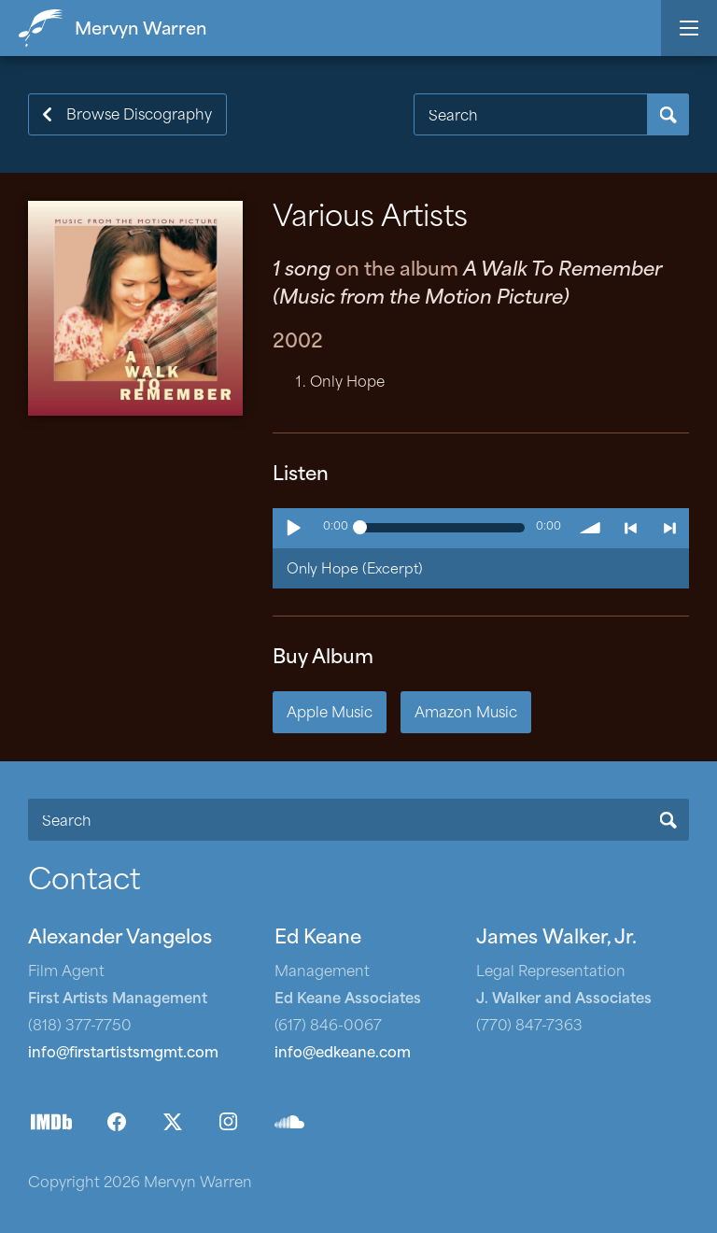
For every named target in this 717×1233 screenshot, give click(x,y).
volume (591, 527)
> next (669, 527)
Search (668, 114)
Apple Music (330, 714)
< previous (630, 527)
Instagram (228, 1121)
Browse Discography (139, 116)
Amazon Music (466, 714)
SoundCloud (289, 1121)
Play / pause (292, 527)
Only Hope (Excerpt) (355, 570)
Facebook (116, 1121)
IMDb (51, 1121)
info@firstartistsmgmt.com (123, 1054)
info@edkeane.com (342, 1054)
